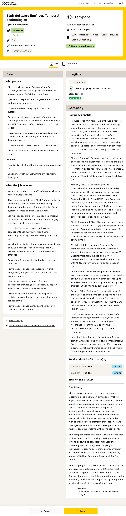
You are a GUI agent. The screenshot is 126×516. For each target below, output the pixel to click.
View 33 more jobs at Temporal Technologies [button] (30, 325)
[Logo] (9, 3)
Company (69, 63)
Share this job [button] (14, 320)
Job (53, 63)
